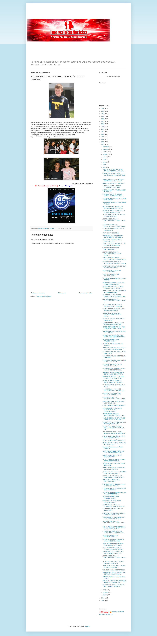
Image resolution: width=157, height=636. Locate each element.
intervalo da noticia (43, 228)
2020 (103, 124)
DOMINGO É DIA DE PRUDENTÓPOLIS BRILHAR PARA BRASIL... (114, 472)
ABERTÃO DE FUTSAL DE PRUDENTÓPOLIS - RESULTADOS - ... (114, 220)
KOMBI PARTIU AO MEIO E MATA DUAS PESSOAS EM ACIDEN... (112, 236)
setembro (106, 154)
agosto (105, 157)
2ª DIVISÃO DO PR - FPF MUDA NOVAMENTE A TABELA (112, 365)
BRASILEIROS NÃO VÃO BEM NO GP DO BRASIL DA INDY (113, 215)
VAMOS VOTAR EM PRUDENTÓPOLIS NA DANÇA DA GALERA (114, 422)
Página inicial (62, 293)
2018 (103, 129)
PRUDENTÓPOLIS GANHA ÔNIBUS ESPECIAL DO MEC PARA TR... (113, 373)
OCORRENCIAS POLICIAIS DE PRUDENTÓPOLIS (111, 271)
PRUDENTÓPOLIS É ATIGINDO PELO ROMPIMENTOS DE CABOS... (113, 327)
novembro (106, 149)
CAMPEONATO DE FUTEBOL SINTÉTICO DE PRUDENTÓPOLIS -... (113, 175)
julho (104, 159)
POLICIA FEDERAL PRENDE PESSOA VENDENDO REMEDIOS (113, 527)
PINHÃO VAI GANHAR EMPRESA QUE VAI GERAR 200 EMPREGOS (114, 348)
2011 (103, 598)
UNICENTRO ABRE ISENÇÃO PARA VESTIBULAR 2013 (113, 402)
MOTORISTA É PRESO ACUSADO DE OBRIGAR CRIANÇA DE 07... (113, 573)
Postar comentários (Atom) (43, 296)
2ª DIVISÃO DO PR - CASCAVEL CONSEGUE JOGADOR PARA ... (113, 195)
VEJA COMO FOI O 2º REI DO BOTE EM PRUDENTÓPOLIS (113, 562)
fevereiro (105, 592)
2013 (103, 142)
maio (104, 164)
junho (104, 162)
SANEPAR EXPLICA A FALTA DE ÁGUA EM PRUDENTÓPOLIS (114, 266)
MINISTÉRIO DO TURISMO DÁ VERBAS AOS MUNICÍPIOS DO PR (113, 295)
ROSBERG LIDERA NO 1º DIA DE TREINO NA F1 (112, 509)
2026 (103, 108)
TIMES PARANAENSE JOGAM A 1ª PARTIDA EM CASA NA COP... (112, 544)
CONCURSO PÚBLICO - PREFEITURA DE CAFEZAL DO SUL (114, 360)
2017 (103, 131)
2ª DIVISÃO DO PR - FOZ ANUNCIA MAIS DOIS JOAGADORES (113, 540)
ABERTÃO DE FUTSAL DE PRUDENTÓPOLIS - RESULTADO (113, 414)
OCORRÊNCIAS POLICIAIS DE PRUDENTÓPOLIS (111, 501)
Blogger (87, 626)
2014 (103, 139)
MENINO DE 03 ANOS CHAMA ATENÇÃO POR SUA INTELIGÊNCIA (114, 262)
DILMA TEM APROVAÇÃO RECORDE (113, 440)
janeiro (105, 595)
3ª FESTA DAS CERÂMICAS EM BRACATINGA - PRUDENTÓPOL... (113, 476)
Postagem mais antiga (85, 293)
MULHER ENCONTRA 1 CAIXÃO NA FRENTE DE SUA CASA (113, 283)
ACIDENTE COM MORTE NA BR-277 (113, 183)
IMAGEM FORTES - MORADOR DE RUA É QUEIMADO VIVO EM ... (113, 323)
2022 (103, 119)
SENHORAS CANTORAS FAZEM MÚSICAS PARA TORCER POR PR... (114, 432)
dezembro (106, 146)
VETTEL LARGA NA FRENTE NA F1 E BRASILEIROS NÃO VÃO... (113, 460)
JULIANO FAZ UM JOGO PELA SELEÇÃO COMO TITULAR (111, 394)
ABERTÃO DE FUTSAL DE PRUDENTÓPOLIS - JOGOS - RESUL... (112, 253)
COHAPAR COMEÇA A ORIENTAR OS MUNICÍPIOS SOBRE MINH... (113, 369)
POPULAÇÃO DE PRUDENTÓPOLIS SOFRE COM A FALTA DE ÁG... (113, 180)
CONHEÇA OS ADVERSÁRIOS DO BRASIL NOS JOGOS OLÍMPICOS (113, 336)
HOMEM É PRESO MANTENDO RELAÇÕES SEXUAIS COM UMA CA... (113, 427)
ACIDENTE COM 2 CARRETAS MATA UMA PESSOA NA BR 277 (113, 513)
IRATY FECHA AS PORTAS (110, 233)
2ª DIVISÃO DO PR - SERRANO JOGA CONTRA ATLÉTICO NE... (113, 484)
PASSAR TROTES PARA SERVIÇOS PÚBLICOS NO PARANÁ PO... (113, 517)
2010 (103, 600)
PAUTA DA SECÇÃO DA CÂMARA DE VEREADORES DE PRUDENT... (113, 418)
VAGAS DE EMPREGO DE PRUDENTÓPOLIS (110, 536)
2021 (103, 121)
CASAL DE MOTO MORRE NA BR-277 (113, 405)
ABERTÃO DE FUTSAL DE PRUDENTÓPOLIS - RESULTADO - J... (113, 523)
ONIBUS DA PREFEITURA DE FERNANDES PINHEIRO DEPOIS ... (114, 505)
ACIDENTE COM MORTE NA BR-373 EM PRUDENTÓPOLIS (113, 468)
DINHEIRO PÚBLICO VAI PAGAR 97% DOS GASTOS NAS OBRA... (113, 244)
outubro (105, 152)
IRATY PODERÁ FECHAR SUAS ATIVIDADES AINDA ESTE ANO (112, 548)
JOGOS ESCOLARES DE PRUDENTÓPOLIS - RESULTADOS (113, 225)
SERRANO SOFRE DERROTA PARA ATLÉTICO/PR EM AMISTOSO (113, 451)
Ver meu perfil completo (106, 614)
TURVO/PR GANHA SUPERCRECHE (113, 570)
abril (104, 167)
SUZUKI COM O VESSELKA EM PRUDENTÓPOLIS (112, 456)
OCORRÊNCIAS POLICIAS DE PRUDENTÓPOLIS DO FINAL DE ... (113, 389)
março (105, 589)
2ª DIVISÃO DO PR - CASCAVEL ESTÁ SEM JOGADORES (114, 489)
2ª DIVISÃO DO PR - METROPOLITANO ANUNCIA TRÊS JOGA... (114, 493)
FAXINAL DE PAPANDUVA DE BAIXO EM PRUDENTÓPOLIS (113, 309)
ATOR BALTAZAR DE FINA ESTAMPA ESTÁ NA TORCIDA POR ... (113, 436)
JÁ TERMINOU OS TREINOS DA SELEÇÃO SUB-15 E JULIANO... (112, 305)
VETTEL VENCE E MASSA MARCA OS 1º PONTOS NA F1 (114, 443)
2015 (103, 137)
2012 (103, 144)
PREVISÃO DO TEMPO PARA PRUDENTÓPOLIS (111, 480)
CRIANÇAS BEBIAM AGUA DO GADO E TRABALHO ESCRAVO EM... (114, 581)
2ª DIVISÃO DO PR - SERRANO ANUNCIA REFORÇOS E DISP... (112, 381)
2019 (103, 126)
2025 (103, 111)
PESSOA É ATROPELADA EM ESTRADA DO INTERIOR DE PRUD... (111, 314)
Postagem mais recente (38, 293)
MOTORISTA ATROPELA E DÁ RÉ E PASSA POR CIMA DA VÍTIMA (113, 377)
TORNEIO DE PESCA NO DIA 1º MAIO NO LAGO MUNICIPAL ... (113, 566)
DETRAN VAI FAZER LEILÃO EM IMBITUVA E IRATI (112, 240)
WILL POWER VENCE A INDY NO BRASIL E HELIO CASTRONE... (112, 207)
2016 (103, 134)
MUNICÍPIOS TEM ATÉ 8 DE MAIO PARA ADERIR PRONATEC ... (112, 287)
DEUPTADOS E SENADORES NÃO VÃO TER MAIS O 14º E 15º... (113, 552)
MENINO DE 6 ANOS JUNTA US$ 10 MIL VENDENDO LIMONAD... (113, 585)
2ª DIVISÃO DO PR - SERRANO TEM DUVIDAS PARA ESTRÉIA (113, 211)
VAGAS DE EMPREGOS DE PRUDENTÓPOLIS (110, 248)
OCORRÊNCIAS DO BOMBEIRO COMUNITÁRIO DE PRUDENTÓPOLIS (112, 409)
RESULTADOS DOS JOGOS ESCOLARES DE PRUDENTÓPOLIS (114, 258)
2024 (103, 114)
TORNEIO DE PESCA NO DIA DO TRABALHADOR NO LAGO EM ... (113, 170)
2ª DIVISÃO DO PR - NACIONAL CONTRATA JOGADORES (112, 186)
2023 (103, 116)
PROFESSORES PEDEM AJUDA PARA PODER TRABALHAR (114, 291)
